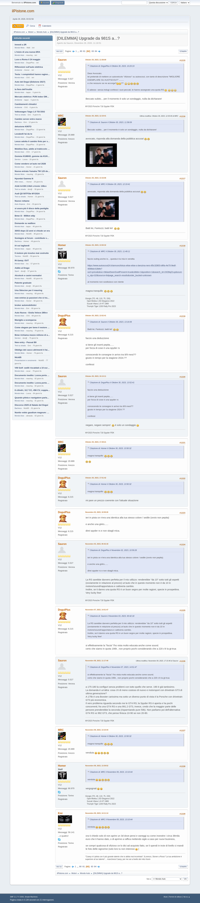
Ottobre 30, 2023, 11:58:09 (95, 60)
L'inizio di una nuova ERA (27, 52)
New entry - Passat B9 (25, 342)
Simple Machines (31, 897)
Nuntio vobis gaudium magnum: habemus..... (32, 412)
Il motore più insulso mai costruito (32, 253)
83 (93, 51)
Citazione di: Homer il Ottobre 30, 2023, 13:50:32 (110, 448)
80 (81, 51)
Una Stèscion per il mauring (28, 290)
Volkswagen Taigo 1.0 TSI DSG (30, 111)
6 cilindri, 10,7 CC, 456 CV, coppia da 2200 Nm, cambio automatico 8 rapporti (32, 390)
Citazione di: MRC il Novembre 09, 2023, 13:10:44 (111, 772)
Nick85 (18, 357)
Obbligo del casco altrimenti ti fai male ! (32, 350)
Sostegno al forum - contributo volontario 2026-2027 (32, 238)
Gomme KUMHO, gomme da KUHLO (32, 156)
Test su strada (20, 115)
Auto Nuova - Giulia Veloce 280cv (31, 312)
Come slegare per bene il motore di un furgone (32, 327)
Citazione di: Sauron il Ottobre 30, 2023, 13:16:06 (111, 322)
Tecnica (18, 256)
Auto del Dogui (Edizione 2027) (30, 82)
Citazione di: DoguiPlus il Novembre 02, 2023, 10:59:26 (113, 550)
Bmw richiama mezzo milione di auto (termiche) (32, 335)
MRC (61, 115)
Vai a (148, 879)
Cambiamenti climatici (26, 104)
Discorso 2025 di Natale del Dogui (31, 405)
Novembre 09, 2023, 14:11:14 (96, 813)
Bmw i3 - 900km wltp (25, 216)
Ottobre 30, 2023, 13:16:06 (95, 178)
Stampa (183, 51)
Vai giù (59, 51)
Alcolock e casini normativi (28, 275)
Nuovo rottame (22, 201)
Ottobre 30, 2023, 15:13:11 (95, 376)
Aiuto (166, 897)
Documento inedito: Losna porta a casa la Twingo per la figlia (32, 375)
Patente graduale (23, 283)
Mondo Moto (20, 48)
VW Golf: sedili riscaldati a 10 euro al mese (32, 368)
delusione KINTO (23, 126)
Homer (62, 245)
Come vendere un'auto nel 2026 (30, 164)
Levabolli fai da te (23, 134)
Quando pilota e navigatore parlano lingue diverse (32, 397)
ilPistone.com (23, 11)
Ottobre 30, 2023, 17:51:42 (95, 478)
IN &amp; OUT (22, 260)
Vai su (59, 867)
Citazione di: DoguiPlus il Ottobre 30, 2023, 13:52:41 (112, 382)
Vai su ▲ (186, 897)
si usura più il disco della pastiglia (31, 208)
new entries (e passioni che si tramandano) (32, 298)
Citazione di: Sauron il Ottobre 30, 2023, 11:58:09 (111, 122)
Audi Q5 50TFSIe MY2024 (27, 193)
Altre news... (19, 182)
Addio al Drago (22, 268)
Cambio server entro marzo (28, 119)
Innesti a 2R (20, 44)
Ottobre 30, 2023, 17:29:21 (95, 442)
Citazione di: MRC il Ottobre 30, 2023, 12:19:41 (110, 184)
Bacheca (18, 122)
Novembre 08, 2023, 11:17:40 (96, 661)
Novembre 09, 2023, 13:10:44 (96, 730)
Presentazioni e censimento (25, 360)
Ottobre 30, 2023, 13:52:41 (95, 315)
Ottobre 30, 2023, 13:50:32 (95, 245)
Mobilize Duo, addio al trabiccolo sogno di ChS (32, 149)
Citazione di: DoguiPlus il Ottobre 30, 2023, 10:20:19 (112, 66)
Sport (17, 271)
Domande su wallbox (25, 223)
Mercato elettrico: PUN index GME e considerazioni (32, 96)
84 (96, 51)
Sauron (62, 59)
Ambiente (18, 70)
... (79, 51)
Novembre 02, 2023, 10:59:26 (96, 512)
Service (18, 159)
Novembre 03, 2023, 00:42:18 (96, 544)
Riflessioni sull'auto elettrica (29, 67)
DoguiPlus (64, 315)
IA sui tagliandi (22, 245)
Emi (60, 813)
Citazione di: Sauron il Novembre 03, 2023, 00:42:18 (112, 616)
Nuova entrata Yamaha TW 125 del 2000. (32, 171)
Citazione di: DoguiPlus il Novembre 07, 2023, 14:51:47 (113, 667)
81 (84, 51)
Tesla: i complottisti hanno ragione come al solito (32, 74)
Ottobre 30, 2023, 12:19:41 (95, 116)
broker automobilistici (25, 305)
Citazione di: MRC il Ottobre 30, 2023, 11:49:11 (110, 251)
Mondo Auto (19, 55)
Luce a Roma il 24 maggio (27, 59)
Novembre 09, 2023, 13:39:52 (96, 766)
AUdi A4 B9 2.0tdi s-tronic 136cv (31, 186)
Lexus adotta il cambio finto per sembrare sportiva (32, 141)
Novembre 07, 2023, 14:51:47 (96, 610)
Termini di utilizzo (175, 897)
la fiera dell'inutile (23, 89)
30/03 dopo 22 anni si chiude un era (32, 231)
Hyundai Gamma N (24, 178)
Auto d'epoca (20, 204)
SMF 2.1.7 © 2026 (17, 897)
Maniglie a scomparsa (25, 320)
